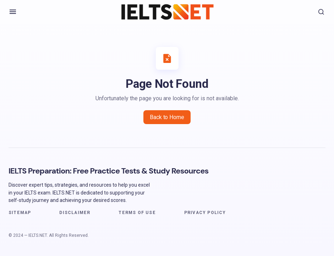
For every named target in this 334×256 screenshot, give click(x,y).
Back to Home (167, 117)
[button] (13, 11)
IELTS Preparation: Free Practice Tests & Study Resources (108, 171)
